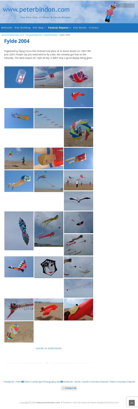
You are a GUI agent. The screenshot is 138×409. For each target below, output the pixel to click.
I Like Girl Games (80, 402)
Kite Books (80, 27)
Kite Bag (38, 27)
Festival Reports (58, 27)
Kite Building (22, 27)
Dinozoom (114, 402)
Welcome (6, 27)
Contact (94, 27)
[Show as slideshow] (48, 348)
